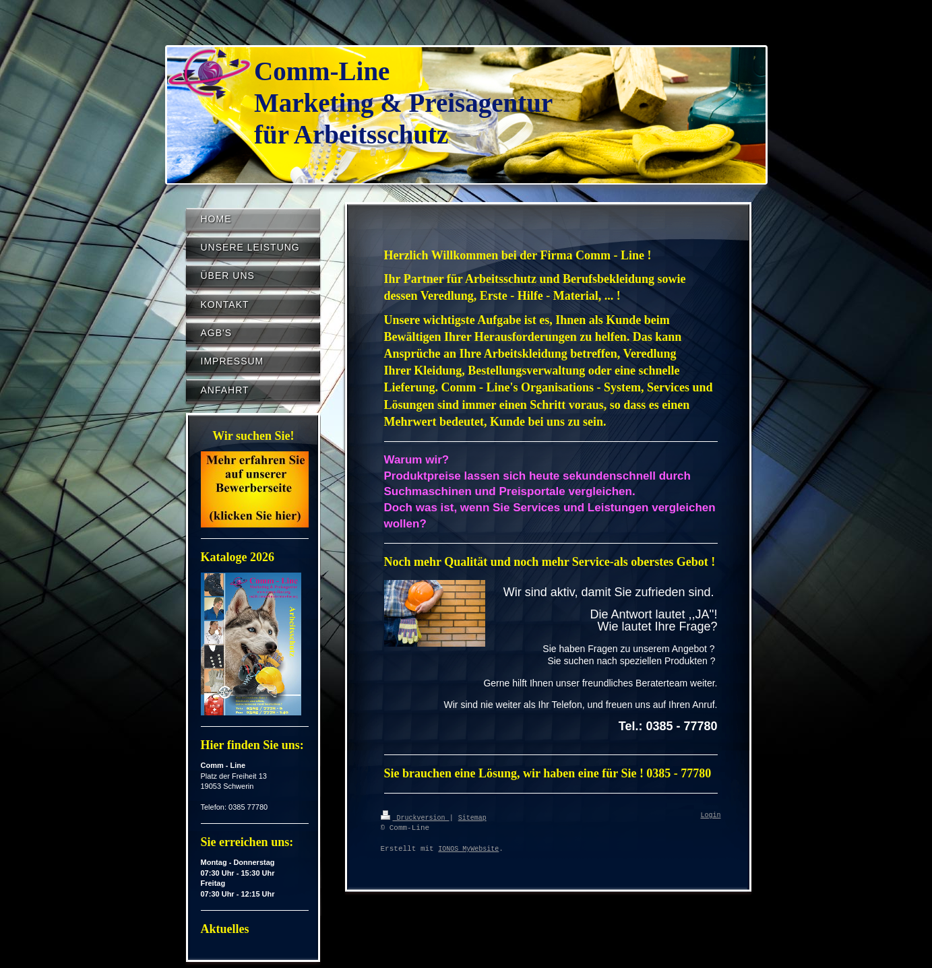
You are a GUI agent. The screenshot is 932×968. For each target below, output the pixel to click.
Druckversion (415, 817)
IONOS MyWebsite (468, 848)
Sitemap (472, 817)
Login (711, 815)
